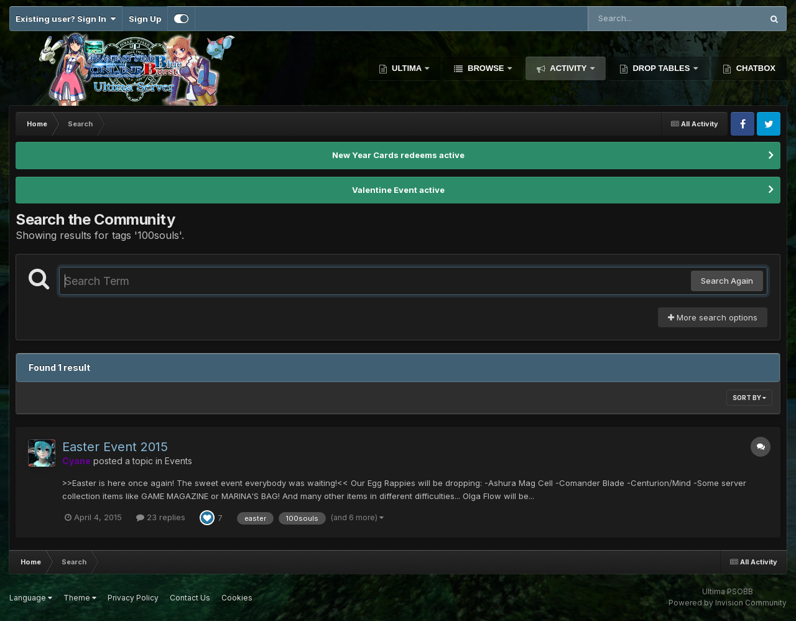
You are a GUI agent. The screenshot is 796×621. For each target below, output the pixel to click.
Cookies (236, 597)
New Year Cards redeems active (398, 155)
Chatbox (754, 68)
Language (30, 597)
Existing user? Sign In (66, 18)
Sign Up (145, 19)
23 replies (160, 517)
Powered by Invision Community (728, 602)
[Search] (641, 18)
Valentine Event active (398, 190)
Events (178, 460)
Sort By (749, 397)
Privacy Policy (133, 597)
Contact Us (190, 597)
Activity (568, 68)
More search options (712, 317)
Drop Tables (661, 68)
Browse (485, 68)
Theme (79, 597)
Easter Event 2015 (115, 446)
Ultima (407, 68)
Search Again (727, 281)
